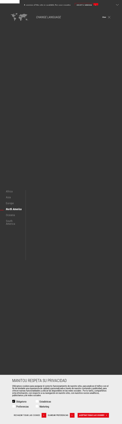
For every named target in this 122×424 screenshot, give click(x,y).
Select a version (87, 5)
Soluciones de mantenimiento (78, 370)
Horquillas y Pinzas (20, 374)
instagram (93, 309)
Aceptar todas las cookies (95, 415)
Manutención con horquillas (24, 370)
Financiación (71, 363)
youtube (107, 309)
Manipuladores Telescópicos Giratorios (82, 336)
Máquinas (68, 324)
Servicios (68, 357)
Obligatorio (21, 401)
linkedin (100, 309)
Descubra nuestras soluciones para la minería (31, 287)
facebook (79, 309)
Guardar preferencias (63, 415)
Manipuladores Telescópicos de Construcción (85, 329)
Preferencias (22, 406)
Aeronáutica (17, 344)
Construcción (18, 333)
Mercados (14, 324)
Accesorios (15, 357)
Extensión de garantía (74, 367)
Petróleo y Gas (18, 340)
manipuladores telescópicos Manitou (23, 248)
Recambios (70, 374)
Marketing (44, 406)
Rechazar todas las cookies (30, 415)
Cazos (14, 363)
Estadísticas (45, 401)
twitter (86, 309)
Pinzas (15, 367)
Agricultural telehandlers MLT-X (78, 333)
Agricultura (16, 329)
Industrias (16, 336)
